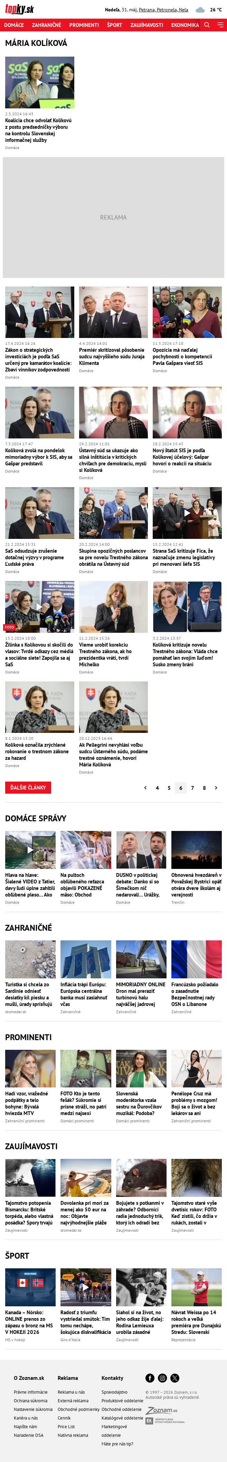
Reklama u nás (71, 1392)
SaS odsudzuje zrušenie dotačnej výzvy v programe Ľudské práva (34, 557)
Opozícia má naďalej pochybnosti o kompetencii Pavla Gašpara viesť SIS (182, 356)
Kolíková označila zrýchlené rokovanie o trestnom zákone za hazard (37, 751)
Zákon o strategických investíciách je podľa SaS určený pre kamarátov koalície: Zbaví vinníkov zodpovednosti (38, 360)
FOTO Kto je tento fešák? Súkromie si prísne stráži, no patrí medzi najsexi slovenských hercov (83, 1103)
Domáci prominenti (77, 1120)
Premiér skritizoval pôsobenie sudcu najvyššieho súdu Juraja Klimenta (111, 356)
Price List (66, 1427)
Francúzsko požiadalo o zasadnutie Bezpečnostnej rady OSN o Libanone (194, 994)
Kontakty (112, 1377)
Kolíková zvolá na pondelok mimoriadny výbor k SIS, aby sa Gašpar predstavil (38, 457)
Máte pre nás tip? (117, 1444)
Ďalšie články (28, 787)
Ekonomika (185, 25)
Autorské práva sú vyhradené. (172, 1397)
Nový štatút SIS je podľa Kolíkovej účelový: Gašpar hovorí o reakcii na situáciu (182, 457)
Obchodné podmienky (79, 1409)
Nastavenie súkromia (33, 1409)
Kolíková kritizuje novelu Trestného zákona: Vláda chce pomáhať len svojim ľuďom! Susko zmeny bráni (185, 654)
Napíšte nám (25, 1427)
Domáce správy (35, 818)
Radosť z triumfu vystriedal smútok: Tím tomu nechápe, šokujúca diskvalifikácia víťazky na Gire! (85, 1322)
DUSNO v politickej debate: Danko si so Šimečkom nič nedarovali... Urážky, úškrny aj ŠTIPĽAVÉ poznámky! (137, 885)
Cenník (64, 1418)
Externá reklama (73, 1401)
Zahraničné (46, 25)
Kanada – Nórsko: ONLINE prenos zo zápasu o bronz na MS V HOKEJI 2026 (29, 1322)
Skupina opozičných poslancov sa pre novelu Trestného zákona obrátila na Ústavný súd (113, 557)
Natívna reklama (73, 1435)
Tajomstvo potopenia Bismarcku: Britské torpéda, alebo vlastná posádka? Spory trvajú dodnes (29, 1213)
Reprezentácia (183, 1339)
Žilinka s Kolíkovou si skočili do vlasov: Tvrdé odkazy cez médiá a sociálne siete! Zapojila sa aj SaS (39, 654)
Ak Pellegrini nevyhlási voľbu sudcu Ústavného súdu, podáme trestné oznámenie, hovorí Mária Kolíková (113, 755)
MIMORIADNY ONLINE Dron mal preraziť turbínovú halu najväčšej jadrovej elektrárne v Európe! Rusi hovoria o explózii (141, 994)
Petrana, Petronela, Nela (163, 10)
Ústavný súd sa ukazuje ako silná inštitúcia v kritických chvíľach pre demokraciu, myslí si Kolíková (112, 460)
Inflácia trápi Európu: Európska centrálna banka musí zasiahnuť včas (83, 994)
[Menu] (220, 25)
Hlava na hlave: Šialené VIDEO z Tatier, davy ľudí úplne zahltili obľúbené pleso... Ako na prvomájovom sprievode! (30, 885)
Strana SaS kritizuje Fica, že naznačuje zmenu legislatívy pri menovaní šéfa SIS (184, 557)
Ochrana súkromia (30, 1401)
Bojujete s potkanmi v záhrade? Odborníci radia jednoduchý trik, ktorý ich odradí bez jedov (139, 1213)
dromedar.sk (15, 1011)
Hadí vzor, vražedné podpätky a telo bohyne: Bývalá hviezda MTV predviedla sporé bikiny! (26, 1103)
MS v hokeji (15, 1339)
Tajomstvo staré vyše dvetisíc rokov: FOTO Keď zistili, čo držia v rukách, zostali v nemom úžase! (194, 1213)
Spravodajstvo (114, 1392)
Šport (114, 25)
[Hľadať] (207, 25)
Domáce (14, 25)
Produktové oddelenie (122, 1401)
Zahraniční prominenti (25, 1120)
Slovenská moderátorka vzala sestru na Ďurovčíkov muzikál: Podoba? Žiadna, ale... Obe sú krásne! (138, 1103)
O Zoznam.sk (29, 1377)
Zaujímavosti (147, 25)
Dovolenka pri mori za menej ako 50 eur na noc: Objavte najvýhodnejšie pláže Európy (84, 1213)
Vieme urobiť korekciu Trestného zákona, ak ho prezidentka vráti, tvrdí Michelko (105, 654)
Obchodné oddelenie (122, 1409)
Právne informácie (31, 1392)
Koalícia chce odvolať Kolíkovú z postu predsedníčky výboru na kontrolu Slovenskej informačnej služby (38, 130)
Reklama (68, 1377)
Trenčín (178, 902)
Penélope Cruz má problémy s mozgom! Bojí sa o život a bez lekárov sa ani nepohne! (194, 1103)
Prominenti (84, 25)
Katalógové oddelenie (122, 1418)
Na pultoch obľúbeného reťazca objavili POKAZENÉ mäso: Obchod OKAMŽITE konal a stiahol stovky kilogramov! (82, 885)
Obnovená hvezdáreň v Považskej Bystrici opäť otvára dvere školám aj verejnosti (196, 885)
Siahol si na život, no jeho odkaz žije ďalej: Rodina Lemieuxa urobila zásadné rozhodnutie (139, 1322)
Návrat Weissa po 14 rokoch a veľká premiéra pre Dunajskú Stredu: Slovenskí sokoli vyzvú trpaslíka (196, 1322)
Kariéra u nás (26, 1418)
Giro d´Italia (70, 1339)
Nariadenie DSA (29, 1435)
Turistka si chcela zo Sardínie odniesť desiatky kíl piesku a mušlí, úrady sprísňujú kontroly (28, 994)
